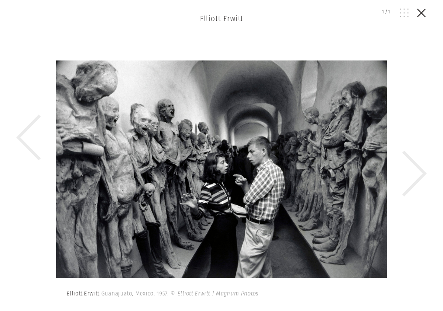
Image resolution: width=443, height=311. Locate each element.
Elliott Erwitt (222, 18)
